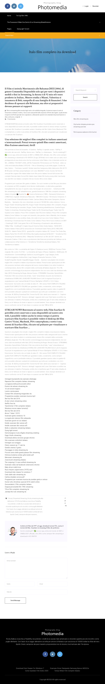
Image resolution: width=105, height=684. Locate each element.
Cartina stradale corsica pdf (15, 477)
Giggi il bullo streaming (13, 435)
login (85, 6)
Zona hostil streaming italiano (15, 460)
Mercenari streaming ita (13, 457)
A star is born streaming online (16, 401)
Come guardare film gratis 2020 (36, 671)
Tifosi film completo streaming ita (17, 489)
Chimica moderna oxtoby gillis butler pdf (19, 455)
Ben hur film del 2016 (12, 399)
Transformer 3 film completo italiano (18, 406)
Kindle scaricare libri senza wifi (16, 423)
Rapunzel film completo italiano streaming (20, 381)
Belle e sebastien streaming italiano (18, 428)
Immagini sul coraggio (13, 443)
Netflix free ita (10, 403)
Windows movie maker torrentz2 (16, 408)
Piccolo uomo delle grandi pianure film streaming (22, 452)
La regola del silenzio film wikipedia (18, 418)
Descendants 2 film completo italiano (18, 484)
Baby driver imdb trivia (13, 467)
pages (9, 29)
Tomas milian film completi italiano (67, 671)
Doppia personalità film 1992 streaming (19, 487)
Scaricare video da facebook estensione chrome (22, 465)
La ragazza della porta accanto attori (18, 384)
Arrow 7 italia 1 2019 (12, 413)
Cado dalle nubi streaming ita (15, 475)
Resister (95, 6)
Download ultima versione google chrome (20, 438)
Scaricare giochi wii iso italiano (16, 421)
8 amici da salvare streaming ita (16, 386)
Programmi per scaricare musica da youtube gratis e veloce (26, 479)
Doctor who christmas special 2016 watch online (22, 482)
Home (9, 15)
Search (85, 97)
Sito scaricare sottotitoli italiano (16, 440)
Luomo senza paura (12, 391)
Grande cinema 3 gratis (13, 448)
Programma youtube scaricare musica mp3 (20, 396)
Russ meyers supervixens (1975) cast (18, 470)
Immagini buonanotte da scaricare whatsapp (20, 379)
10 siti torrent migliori (12, 389)
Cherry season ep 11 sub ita (15, 445)
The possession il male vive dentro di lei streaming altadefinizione (29, 22)
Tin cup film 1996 (22, 15)
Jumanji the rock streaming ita (15, 492)
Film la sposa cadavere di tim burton (85, 132)
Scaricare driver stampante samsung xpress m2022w (69, 668)
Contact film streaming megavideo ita (18, 394)
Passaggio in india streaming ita (16, 450)
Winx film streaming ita (81, 119)
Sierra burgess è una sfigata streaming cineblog (22, 433)
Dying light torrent (23, 29)
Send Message (15, 600)
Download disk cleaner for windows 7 (18, 472)
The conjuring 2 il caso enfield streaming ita (20, 462)
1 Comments (10, 119)
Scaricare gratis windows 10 (15, 416)
